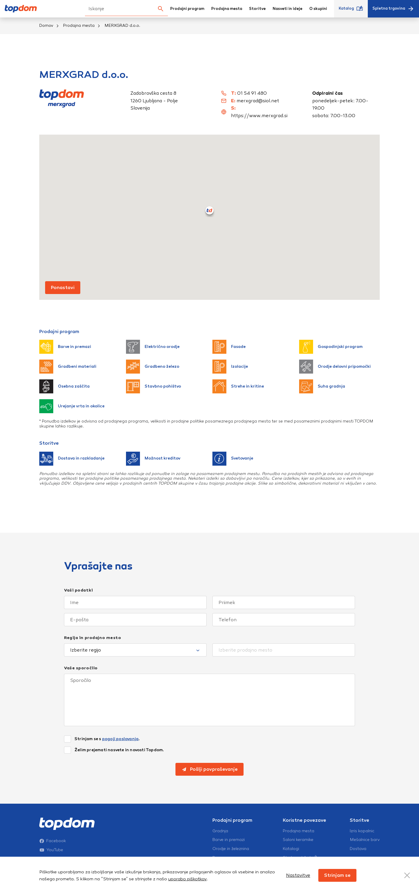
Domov (46, 25)
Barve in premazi (65, 347)
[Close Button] (407, 875)
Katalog (351, 8)
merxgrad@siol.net (258, 100)
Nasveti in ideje (287, 8)
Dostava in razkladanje (71, 459)
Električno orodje (153, 347)
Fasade (229, 347)
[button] (209, 210)
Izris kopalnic (362, 831)
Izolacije (230, 367)
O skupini (318, 8)
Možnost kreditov (153, 459)
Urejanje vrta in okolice (71, 406)
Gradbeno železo (152, 367)
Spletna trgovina (393, 8)
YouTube (51, 850)
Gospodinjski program (331, 347)
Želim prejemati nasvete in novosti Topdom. (119, 750)
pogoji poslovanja (120, 738)
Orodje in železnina (230, 849)
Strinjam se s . (107, 739)
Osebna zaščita (64, 386)
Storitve (257, 8)
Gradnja (220, 831)
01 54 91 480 (252, 93)
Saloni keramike (298, 839)
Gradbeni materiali (67, 367)
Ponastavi (62, 287)
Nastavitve (298, 875)
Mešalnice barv (365, 839)
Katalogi (291, 849)
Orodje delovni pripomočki (335, 367)
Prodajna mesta (226, 8)
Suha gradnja (322, 386)
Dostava (358, 849)
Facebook (52, 841)
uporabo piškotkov (187, 878)
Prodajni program (187, 8)
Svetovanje (232, 459)
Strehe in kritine (238, 386)
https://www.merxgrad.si (259, 115)
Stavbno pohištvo (153, 386)
